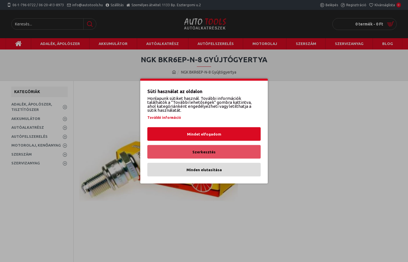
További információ (164, 117)
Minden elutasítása (204, 170)
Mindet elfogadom (204, 134)
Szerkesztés (204, 152)
